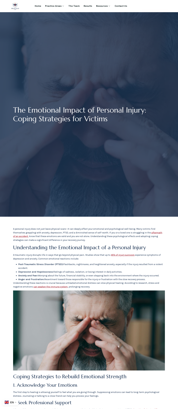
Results (88, 6)
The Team (74, 6)
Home (38, 6)
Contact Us (121, 6)
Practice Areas (54, 6)
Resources (103, 6)
